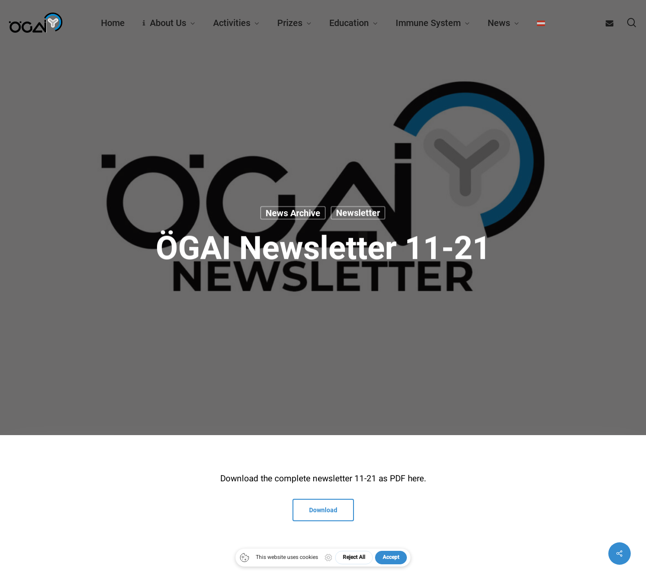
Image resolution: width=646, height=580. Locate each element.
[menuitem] (541, 23)
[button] (323, 510)
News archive (293, 212)
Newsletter (358, 212)
